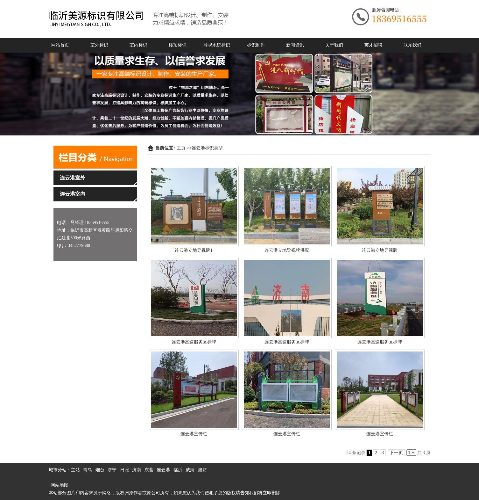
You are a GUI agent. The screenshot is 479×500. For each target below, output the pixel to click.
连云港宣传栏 (193, 433)
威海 (190, 469)
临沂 (177, 469)
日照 (124, 469)
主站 (75, 469)
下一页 (396, 452)
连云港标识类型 (207, 148)
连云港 (163, 469)
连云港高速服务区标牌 (194, 342)
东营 (148, 469)
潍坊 (202, 469)
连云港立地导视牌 (380, 250)
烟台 (99, 469)
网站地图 (59, 485)
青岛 (87, 469)
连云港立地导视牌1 (194, 250)
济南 (136, 469)
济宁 (112, 469)
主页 (181, 148)
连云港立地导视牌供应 (286, 250)
